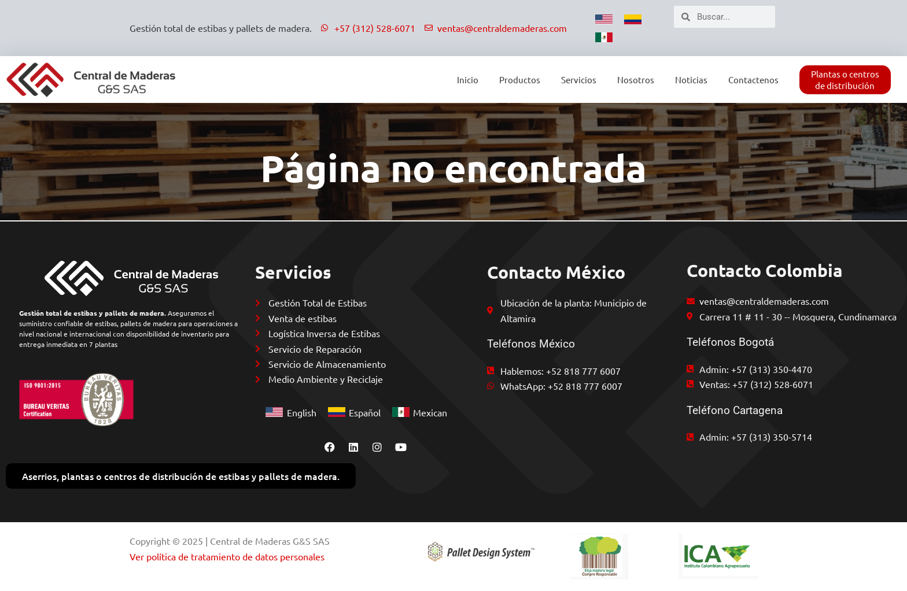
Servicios (578, 79)
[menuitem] (603, 19)
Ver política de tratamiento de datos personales (227, 556)
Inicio (467, 79)
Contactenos (753, 79)
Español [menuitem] (365, 411)
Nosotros (635, 79)
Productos (519, 79)
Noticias (691, 79)
